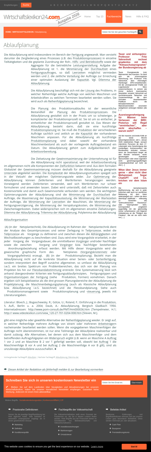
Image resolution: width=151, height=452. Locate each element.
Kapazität (83, 79)
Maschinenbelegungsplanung (49, 284)
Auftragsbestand (100, 144)
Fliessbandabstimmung (46, 270)
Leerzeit (77, 72)
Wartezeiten (108, 198)
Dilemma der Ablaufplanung (21, 212)
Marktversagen (65, 431)
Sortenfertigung (106, 259)
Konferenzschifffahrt (51, 400)
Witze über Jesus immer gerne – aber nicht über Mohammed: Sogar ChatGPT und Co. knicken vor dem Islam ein (133, 177)
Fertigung (77, 54)
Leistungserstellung (85, 65)
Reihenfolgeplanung (60, 101)
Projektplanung (13, 284)
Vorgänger (82, 241)
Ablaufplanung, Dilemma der (67, 357)
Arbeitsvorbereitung (43, 151)
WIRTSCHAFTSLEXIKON (23, 32)
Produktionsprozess (85, 58)
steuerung (93, 291)
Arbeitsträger (106, 324)
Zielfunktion (67, 166)
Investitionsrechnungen (68, 427)
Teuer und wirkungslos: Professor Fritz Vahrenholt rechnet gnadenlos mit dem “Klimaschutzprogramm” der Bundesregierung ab (133, 61)
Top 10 (99, 16)
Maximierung (30, 198)
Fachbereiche (114, 16)
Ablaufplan (32, 357)
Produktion (85, 130)
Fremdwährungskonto (119, 432)
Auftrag (111, 338)
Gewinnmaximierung (69, 158)
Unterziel (9, 173)
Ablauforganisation (16, 219)
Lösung (90, 90)
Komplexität (55, 173)
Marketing (17, 425)
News (128, 16)
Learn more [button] (97, 446)
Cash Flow (115, 425)
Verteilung (73, 76)
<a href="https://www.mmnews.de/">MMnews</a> (16, 113)
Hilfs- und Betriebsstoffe (87, 62)
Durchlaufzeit (99, 69)
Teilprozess (92, 230)
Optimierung (102, 176)
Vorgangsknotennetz (94, 252)
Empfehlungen (11, 5)
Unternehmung (98, 158)
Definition (17, 428)
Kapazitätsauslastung (58, 198)
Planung (43, 108)
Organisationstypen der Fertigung (26, 277)
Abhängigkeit (99, 234)
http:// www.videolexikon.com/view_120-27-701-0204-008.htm (43, 313)
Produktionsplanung (43, 130)
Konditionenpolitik (20, 432)
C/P (61, 400)
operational (70, 162)
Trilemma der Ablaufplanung (59, 212)
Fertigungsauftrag (42, 72)
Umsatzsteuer (65, 434)
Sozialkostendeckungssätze (30, 400)
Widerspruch (57, 338)
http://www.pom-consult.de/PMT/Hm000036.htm (59, 309)
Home (87, 16)
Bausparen (115, 428)
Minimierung (75, 69)
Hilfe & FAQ (142, 16)
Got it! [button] (134, 446)
